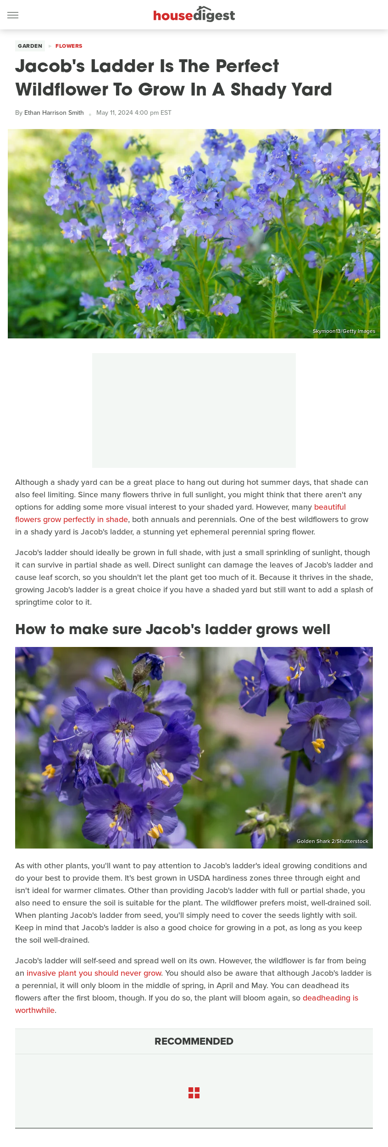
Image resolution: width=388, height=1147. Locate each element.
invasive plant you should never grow (94, 973)
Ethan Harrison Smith (54, 113)
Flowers (69, 46)
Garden (30, 46)
